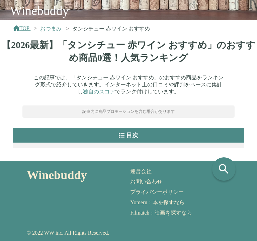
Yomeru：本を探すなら (157, 202)
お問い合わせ (146, 181)
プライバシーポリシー (157, 192)
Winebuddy (39, 11)
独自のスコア (99, 91)
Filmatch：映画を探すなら (161, 213)
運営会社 (141, 171)
